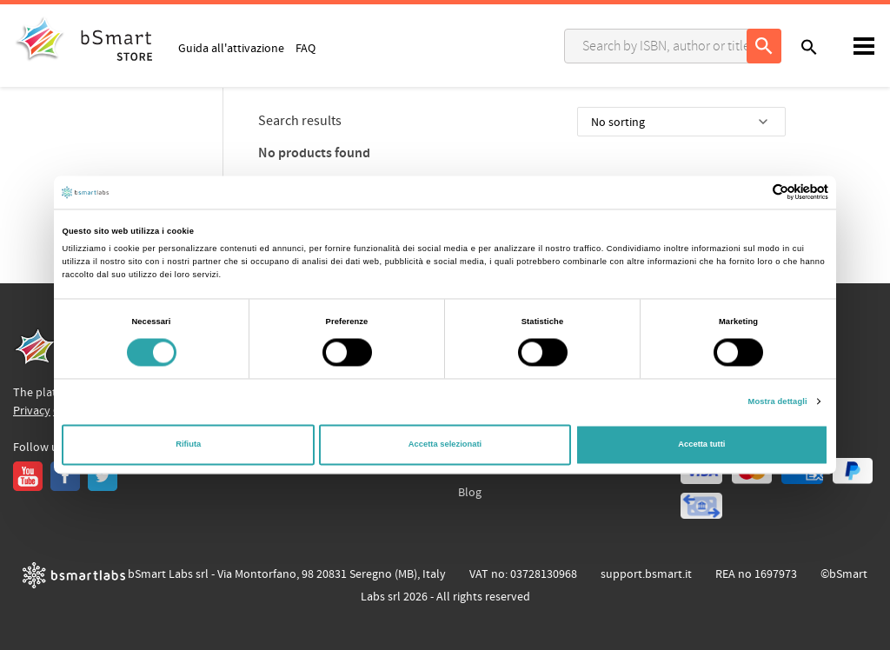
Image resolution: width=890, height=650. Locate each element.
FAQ (305, 48)
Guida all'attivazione (231, 48)
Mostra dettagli (777, 401)
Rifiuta (188, 445)
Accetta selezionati (445, 445)
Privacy (31, 411)
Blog (470, 493)
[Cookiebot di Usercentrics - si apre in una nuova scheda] (752, 192)
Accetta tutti (701, 445)
